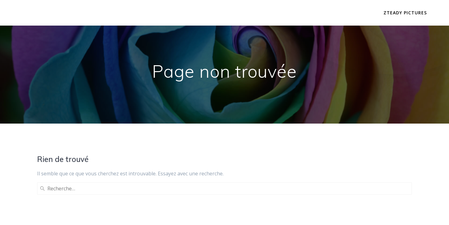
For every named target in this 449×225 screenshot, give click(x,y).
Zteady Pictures (405, 13)
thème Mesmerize (272, 209)
